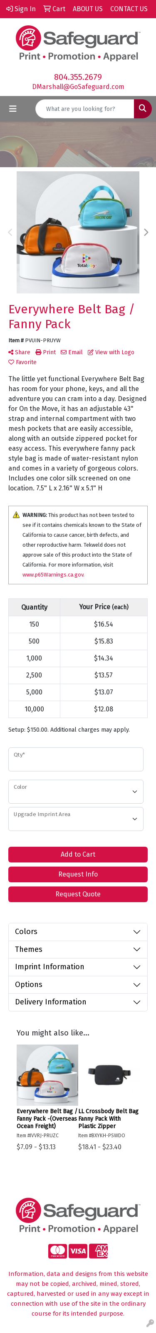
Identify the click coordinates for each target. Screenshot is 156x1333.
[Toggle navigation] (13, 109)
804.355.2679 (78, 77)
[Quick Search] (84, 108)
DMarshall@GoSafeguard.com (78, 87)
